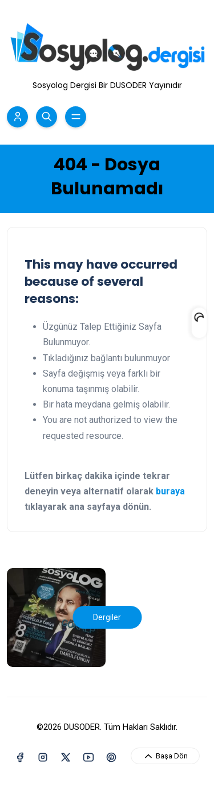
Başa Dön (165, 756)
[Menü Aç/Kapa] (75, 116)
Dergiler (107, 617)
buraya (170, 491)
